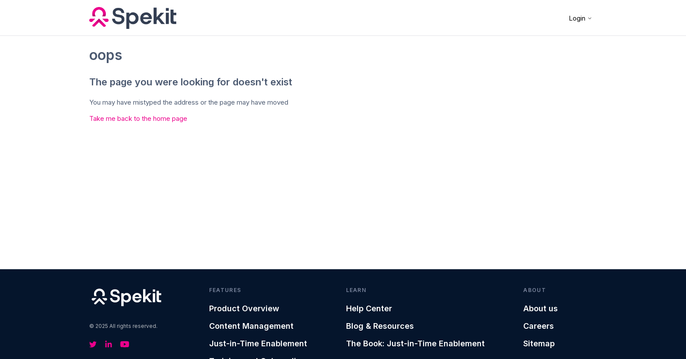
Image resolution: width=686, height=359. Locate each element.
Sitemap (539, 343)
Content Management (251, 326)
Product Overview (244, 308)
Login (580, 18)
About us (540, 308)
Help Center (369, 308)
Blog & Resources (380, 326)
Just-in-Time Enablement (258, 343)
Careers (538, 326)
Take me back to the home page (138, 118)
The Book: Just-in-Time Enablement (415, 343)
